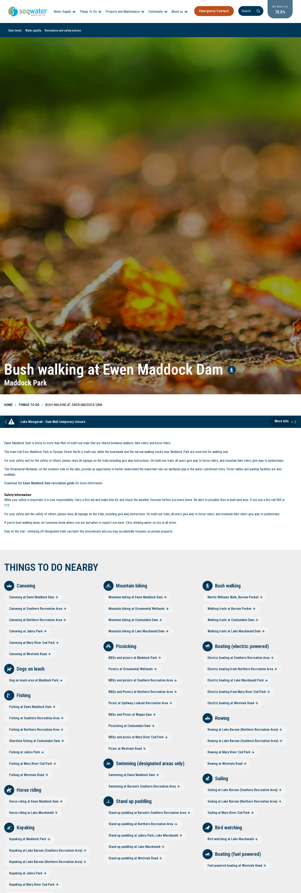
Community (155, 12)
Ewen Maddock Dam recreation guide (48, 483)
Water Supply (62, 12)
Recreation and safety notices (63, 30)
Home (8, 405)
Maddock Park (25, 383)
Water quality (33, 30)
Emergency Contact (214, 11)
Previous (6, 422)
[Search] (250, 11)
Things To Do (88, 12)
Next (295, 422)
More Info (282, 421)
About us (177, 12)
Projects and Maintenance (123, 12)
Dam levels (15, 30)
